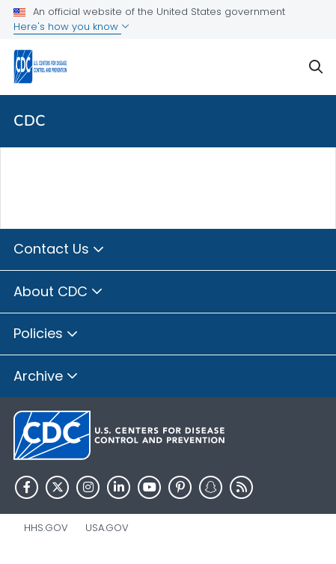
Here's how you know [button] (71, 26)
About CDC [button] (58, 292)
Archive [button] (46, 377)
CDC (29, 121)
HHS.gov (46, 528)
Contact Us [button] (59, 249)
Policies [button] (46, 334)
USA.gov (107, 528)
